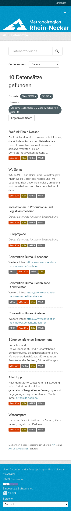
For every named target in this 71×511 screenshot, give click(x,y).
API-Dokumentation (19, 448)
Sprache (8, 498)
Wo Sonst (15, 169)
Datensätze (19, 35)
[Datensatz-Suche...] (30, 51)
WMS (41, 158)
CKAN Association (13, 479)
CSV (24, 158)
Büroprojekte (17, 234)
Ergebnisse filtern (21, 118)
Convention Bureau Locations (28, 257)
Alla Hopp (15, 377)
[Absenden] (57, 51)
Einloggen (61, 2)
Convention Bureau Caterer (27, 313)
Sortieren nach (17, 64)
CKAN (9, 493)
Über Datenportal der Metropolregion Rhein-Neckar (33, 469)
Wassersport (17, 415)
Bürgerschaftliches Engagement (30, 339)
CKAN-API (9, 474)
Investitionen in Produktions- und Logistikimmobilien (31, 209)
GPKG (32, 158)
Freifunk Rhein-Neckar (23, 132)
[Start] (4, 35)
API (53, 444)
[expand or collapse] (65, 13)
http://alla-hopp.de (27, 398)
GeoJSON (14, 158)
